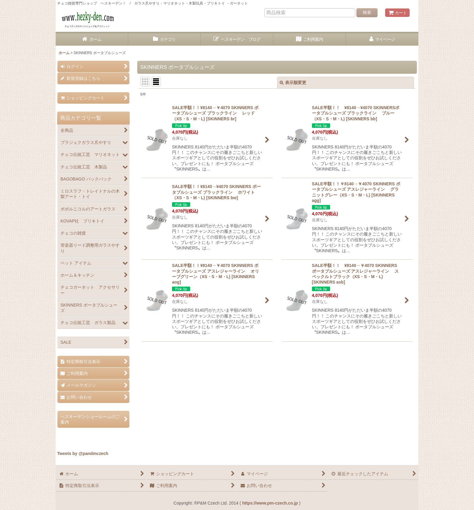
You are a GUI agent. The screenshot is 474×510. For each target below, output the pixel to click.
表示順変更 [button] (293, 82)
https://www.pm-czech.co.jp (270, 503)
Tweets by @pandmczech (82, 453)
